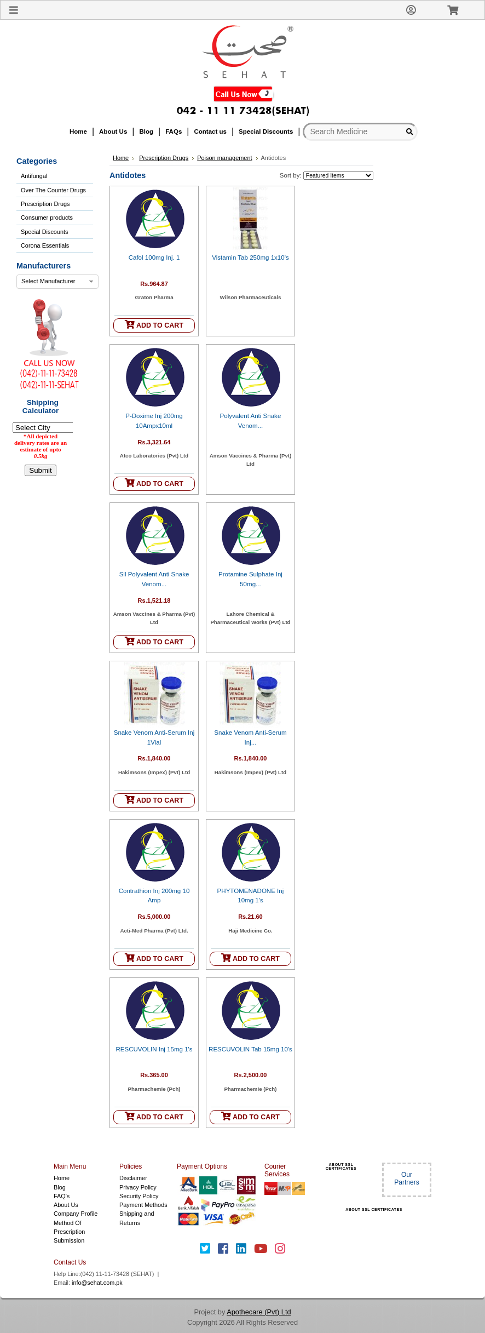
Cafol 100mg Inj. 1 (154, 257)
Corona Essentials (45, 245)
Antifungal (34, 176)
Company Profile (75, 1213)
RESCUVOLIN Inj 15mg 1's (154, 1049)
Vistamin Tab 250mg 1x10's (250, 257)
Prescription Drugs (45, 204)
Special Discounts (44, 231)
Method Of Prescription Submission (69, 1232)
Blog (60, 1187)
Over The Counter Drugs (53, 190)
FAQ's (62, 1196)
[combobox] (57, 281)
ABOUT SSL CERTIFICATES (341, 1166)
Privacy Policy (138, 1187)
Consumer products (47, 217)
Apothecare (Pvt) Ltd (259, 1312)
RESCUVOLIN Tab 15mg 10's (250, 1049)
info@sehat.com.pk (97, 1282)
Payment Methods (143, 1205)
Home (121, 158)
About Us (66, 1205)
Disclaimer (133, 1178)
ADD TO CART (154, 324)
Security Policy (138, 1196)
